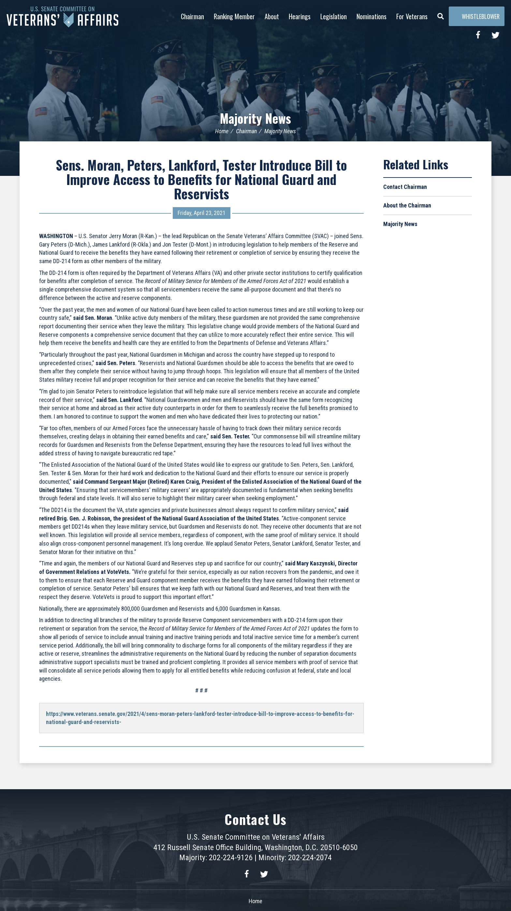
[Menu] (440, 15)
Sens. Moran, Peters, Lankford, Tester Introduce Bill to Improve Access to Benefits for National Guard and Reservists (201, 179)
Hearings (300, 16)
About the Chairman (407, 205)
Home (221, 131)
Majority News (255, 118)
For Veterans (412, 16)
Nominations (372, 16)
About (272, 16)
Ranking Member (234, 16)
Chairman (192, 16)
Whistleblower (477, 16)
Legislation (333, 16)
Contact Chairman (405, 186)
